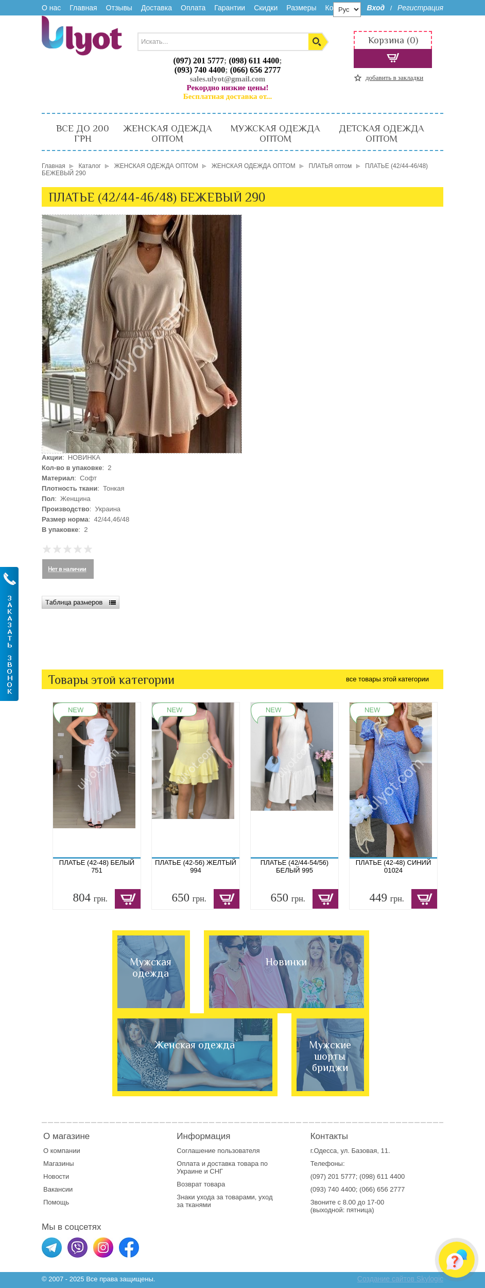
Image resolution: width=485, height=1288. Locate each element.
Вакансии (58, 1189)
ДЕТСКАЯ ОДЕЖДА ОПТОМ (381, 133)
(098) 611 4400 (254, 60)
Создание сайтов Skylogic (400, 1279)
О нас (51, 8)
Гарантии (229, 8)
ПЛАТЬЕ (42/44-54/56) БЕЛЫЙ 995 (294, 866)
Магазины (58, 1163)
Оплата (193, 8)
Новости (56, 1176)
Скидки (266, 8)
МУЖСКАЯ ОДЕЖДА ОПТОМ (275, 133)
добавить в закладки (394, 77)
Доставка (156, 8)
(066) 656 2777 (255, 69)
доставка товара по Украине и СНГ (222, 1167)
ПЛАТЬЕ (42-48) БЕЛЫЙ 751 (96, 866)
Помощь (56, 1202)
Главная (83, 8)
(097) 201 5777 (198, 60)
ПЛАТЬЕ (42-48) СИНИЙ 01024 (393, 866)
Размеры (301, 8)
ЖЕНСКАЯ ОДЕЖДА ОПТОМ (167, 133)
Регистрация (420, 8)
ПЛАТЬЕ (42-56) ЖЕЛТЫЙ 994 (195, 866)
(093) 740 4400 (200, 69)
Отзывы (119, 8)
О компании (61, 1151)
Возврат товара (202, 1184)
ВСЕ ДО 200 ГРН (82, 133)
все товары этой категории (387, 679)
